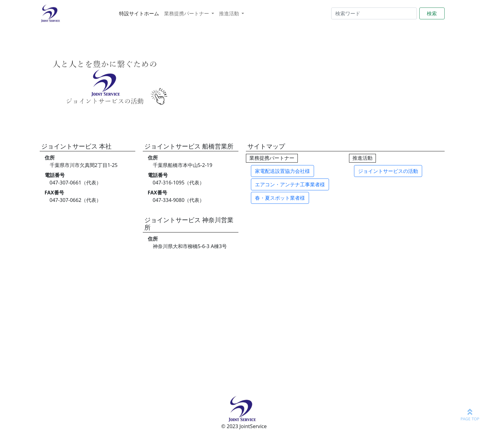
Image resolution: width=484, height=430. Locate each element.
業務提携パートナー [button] (187, 13)
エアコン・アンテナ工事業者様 (290, 184)
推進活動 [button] (229, 13)
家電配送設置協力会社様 (282, 171)
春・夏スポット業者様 (280, 197)
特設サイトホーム (139, 13)
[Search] (374, 13)
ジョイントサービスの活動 (388, 171)
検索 (432, 13)
